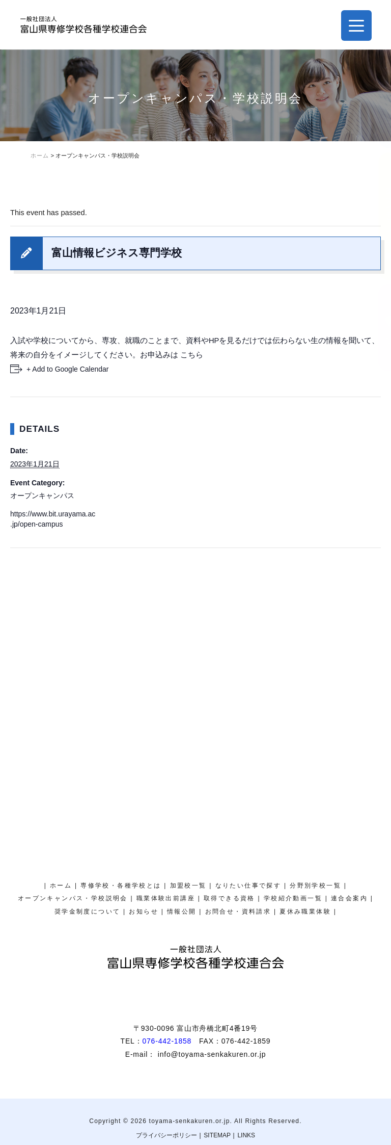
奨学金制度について (378, 327)
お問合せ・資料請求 (238, 911)
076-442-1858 (166, 1041)
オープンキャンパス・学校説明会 (378, 216)
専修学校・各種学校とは (120, 885)
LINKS (246, 1135)
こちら (191, 355)
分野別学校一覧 (315, 885)
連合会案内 (349, 898)
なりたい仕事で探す (248, 885)
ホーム (61, 885)
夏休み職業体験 (378, 110)
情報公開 (182, 911)
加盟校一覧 (188, 885)
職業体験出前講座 (165, 898)
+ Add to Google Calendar (67, 369)
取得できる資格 (229, 898)
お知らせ (143, 911)
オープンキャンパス (42, 495)
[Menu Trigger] (356, 25)
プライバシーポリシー (166, 1135)
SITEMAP (217, 1135)
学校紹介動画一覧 (293, 898)
